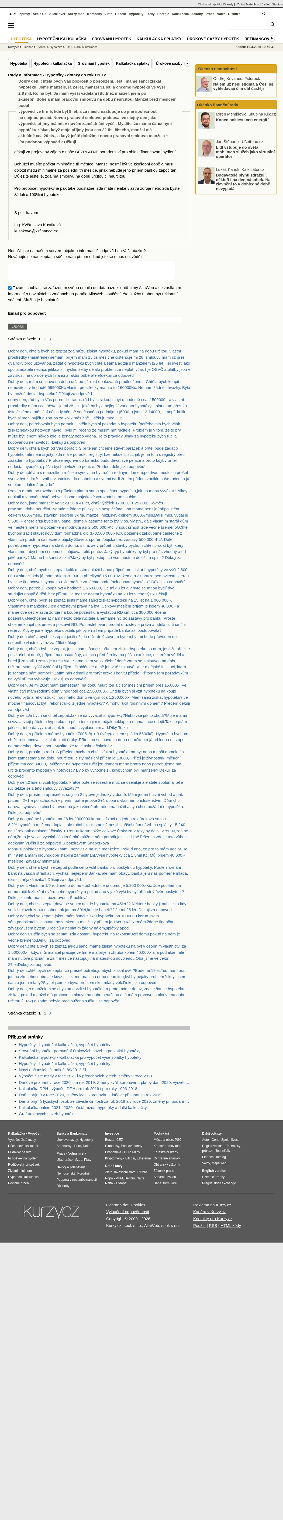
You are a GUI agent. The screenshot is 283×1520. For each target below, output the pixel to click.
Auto (205, 1144)
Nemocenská (66, 1178)
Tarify (150, 14)
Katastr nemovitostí (167, 1150)
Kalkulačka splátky (133, 63)
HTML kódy (230, 1229)
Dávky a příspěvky (71, 1171)
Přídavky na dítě (20, 1156)
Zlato (109, 14)
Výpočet (34, 1138)
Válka (221, 14)
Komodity (94, 14)
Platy (87, 1164)
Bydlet (265, 4)
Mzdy (136, 1156)
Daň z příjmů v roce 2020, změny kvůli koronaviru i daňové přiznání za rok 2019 (90, 1099)
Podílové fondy (131, 1150)
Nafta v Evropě (115, 1187)
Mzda (78, 1164)
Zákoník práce (164, 1175)
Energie (163, 14)
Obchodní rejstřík (209, 4)
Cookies (138, 1209)
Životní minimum (20, 1175)
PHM (119, 1183)
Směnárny (64, 1150)
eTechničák (222, 1155)
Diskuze (234, 14)
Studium (277, 4)
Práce (210, 14)
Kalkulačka (180, 14)
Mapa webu (220, 1167)
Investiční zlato (124, 1176)
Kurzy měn (76, 14)
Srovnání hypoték (93, 63)
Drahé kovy (114, 1170)
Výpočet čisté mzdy (22, 1144)
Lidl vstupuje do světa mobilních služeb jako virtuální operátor (245, 151)
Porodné (83, 1178)
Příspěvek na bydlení (23, 1163)
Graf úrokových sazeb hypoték (46, 1118)
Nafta (140, 1183)
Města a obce (163, 1144)
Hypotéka (18, 63)
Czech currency (213, 1181)
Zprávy (24, 14)
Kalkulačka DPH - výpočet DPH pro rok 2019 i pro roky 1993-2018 (78, 1093)
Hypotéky (136, 14)
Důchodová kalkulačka (24, 1150)
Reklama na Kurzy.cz (212, 1209)
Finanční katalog (214, 1161)
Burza (109, 1144)
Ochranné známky (167, 1163)
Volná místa (77, 1158)
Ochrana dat (117, 1209)
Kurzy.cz (13, 47)
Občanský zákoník (167, 1169)
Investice (112, 1138)
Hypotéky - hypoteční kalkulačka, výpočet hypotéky (64, 1049)
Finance (28, 47)
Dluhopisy (112, 1150)
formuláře (170, 1187)
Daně (157, 1187)
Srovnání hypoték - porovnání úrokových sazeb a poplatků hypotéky (79, 1055)
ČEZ (119, 1144)
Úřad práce (65, 1164)
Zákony (197, 14)
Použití (199, 1229)
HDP (127, 1156)
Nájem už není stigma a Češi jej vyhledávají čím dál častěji (243, 86)
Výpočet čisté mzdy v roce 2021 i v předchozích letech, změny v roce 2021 (86, 1080)
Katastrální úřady (166, 1156)
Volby (206, 1167)
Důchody (63, 1190)
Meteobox (252, 4)
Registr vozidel (212, 1150)
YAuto (240, 4)
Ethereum (144, 1163)
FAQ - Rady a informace (82, 47)
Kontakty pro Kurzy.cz (212, 1223)
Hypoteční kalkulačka (52, 63)
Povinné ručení (19, 1187)
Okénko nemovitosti (217, 68)
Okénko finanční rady (217, 105)
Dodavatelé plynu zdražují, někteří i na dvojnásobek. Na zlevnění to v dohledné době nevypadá (243, 182)
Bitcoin (120, 14)
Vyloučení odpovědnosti (127, 1216)
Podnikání (161, 1138)
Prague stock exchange (219, 1187)
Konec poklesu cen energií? (243, 119)
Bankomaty (78, 1138)
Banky (61, 1138)
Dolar (87, 1150)
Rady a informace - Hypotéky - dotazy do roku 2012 (57, 75)
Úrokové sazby (67, 1144)
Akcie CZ (39, 14)
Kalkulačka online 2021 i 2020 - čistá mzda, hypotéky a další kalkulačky (83, 1112)
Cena (215, 1144)
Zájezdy (228, 4)
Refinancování (260, 39)
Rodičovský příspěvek (24, 1169)
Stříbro (142, 1176)
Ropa (109, 1183)
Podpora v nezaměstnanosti (77, 1184)
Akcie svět (57, 14)
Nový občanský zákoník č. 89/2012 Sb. (53, 1074)
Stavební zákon (165, 1181)
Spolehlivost (230, 1144)
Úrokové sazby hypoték (177, 63)
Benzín (130, 1183)
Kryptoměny (113, 1163)
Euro (77, 1150)
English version (214, 1175)
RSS (213, 1229)
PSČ (178, 1144)
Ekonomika (113, 1156)
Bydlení (42, 47)
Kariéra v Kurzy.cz (209, 1216)
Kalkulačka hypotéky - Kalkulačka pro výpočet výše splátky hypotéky (80, 1061)
